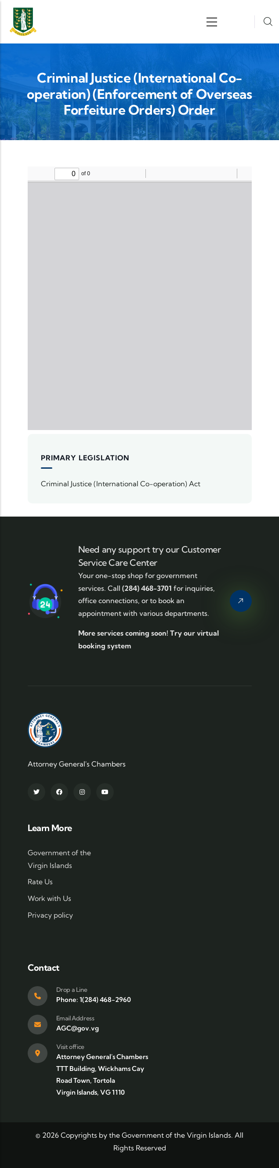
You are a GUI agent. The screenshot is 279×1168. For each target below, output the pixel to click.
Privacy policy (50, 915)
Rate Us (40, 881)
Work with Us (49, 898)
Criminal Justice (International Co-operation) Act (120, 483)
